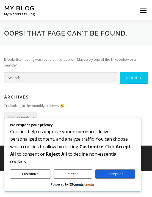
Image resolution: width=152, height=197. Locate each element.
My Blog (19, 8)
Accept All (115, 174)
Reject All (73, 174)
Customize (30, 174)
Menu (142, 10)
